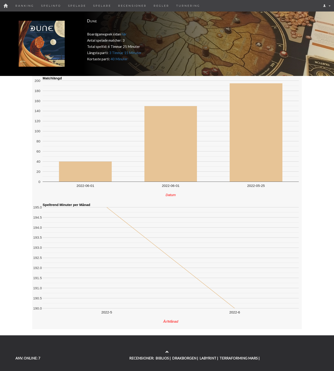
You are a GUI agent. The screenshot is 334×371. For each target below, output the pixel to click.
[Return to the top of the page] (167, 352)
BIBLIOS (162, 358)
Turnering (188, 5)
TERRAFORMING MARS (239, 358)
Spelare (102, 5)
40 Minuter (119, 59)
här (124, 34)
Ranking (24, 5)
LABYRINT (207, 358)
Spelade (77, 5)
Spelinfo (51, 5)
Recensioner (132, 5)
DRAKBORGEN (184, 358)
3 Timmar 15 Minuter (125, 53)
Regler (161, 5)
